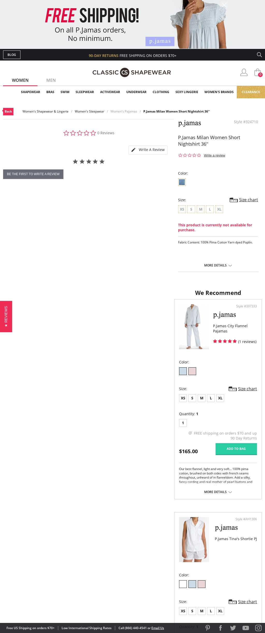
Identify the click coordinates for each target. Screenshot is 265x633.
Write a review (214, 155)
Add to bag (104, 454)
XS (12, 403)
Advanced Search (107, 539)
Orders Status (105, 556)
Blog (12, 55)
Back (8, 111)
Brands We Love (173, 556)
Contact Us (102, 581)
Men (51, 80)
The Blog (167, 564)
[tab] (148, 150)
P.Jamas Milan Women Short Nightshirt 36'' (176, 111)
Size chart (248, 200)
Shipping (99, 564)
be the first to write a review (33, 174)
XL (49, 403)
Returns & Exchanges (111, 572)
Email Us (157, 628)
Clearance (251, 92)
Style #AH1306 (244, 311)
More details (215, 265)
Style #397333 (114, 311)
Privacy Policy (172, 572)
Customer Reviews (176, 547)
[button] (6, 316)
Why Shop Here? (173, 539)
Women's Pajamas (124, 111)
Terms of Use (43, 609)
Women (20, 80)
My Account (102, 547)
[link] (213, 599)
